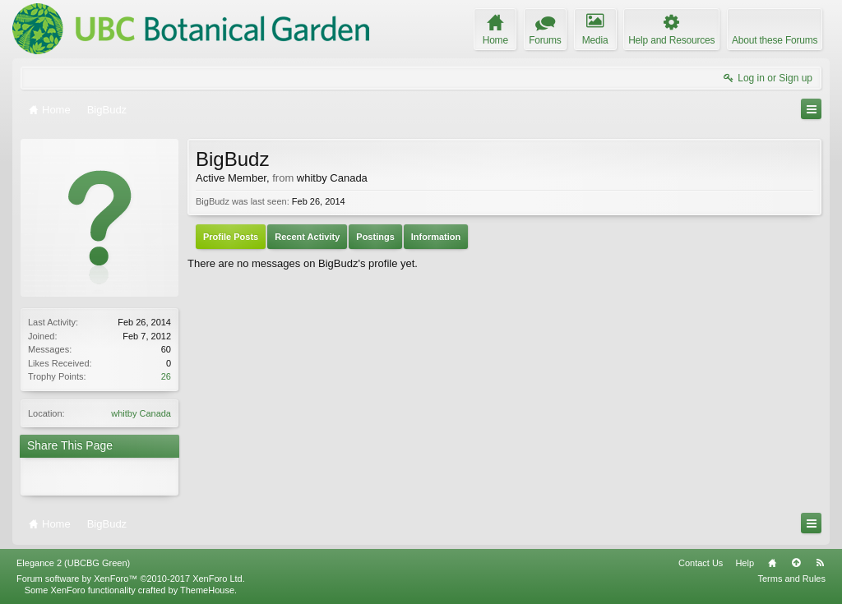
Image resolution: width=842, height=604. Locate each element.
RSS (820, 563)
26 (166, 376)
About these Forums (774, 40)
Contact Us (700, 563)
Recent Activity (307, 237)
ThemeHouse (207, 590)
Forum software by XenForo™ (130, 578)
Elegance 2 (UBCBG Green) (73, 563)
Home (772, 563)
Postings (375, 237)
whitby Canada (141, 413)
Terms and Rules (791, 578)
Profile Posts (230, 237)
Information (436, 237)
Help (744, 563)
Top (796, 563)
